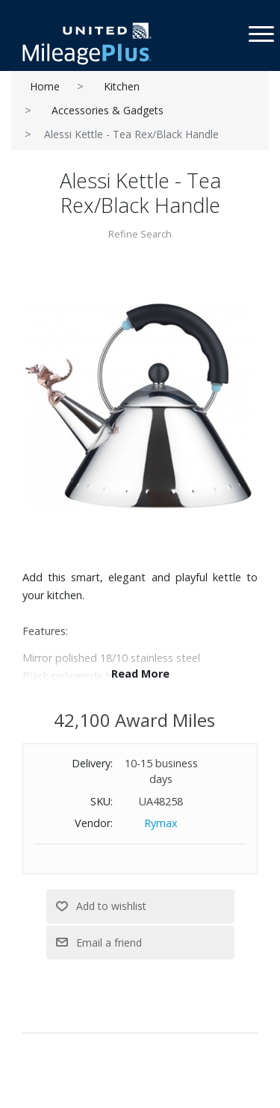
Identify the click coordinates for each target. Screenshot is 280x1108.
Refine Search (140, 234)
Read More (140, 673)
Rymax (161, 823)
